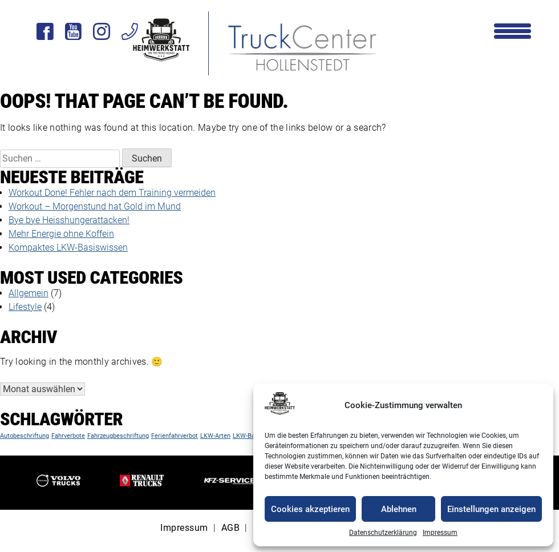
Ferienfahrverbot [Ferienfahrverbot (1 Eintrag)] (174, 436)
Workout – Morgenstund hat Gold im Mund (95, 206)
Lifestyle (25, 306)
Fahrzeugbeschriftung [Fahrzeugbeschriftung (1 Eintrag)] (118, 436)
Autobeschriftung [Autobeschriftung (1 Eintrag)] (24, 436)
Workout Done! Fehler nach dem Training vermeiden (112, 192)
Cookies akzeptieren (310, 509)
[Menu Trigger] (512, 30)
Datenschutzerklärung (383, 533)
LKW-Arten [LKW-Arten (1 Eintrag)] (215, 436)
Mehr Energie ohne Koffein (61, 233)
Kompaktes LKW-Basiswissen (68, 247)
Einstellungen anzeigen (491, 509)
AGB (230, 527)
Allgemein (28, 293)
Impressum (440, 533)
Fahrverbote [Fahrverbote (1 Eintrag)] (68, 436)
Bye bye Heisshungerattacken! (69, 220)
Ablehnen (398, 509)
